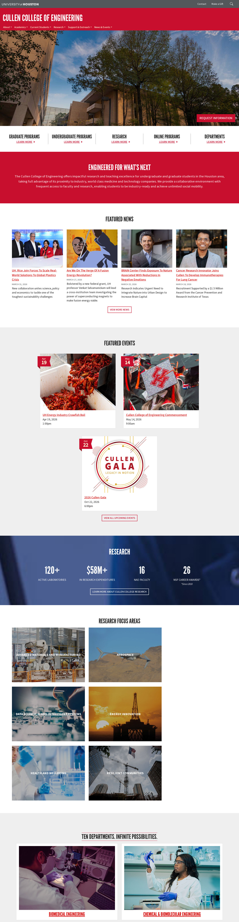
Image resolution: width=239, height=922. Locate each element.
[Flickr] (37, 888)
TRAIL (158, 916)
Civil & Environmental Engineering (192, 659)
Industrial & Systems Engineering (47, 784)
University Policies (209, 919)
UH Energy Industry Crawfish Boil (38, 407)
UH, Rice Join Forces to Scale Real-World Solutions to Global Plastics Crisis (34, 275)
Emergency (100, 916)
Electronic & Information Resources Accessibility (115, 919)
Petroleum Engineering (119, 844)
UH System (113, 916)
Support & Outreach (79, 27)
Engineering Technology (119, 718)
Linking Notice (218, 916)
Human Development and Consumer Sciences (192, 721)
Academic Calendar (70, 916)
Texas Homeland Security (142, 916)
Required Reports (82, 919)
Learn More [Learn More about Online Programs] (167, 142)
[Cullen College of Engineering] (119, 97)
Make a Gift (217, 3)
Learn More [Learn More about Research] (119, 142)
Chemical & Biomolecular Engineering (119, 659)
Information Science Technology (119, 784)
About (6, 27)
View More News (119, 309)
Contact (201, 3)
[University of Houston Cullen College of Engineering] (41, 875)
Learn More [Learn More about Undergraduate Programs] (72, 142)
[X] (31, 888)
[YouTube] (56, 888)
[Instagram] (43, 888)
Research (59, 27)
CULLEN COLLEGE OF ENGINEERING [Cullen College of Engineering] (43, 18)
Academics (20, 27)
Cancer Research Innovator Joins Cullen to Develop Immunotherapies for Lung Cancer (199, 275)
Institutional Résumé (63, 919)
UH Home (55, 916)
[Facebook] (25, 888)
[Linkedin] (50, 888)
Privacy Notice (8, 919)
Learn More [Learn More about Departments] (215, 142)
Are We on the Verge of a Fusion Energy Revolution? (88, 272)
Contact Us (88, 901)
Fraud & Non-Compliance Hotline (194, 916)
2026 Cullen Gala (173, 407)
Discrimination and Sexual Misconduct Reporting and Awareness (169, 919)
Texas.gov (123, 916)
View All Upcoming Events (119, 432)
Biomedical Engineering (46, 659)
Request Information (216, 118)
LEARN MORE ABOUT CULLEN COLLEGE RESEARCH (119, 506)
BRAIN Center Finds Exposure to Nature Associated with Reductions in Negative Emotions (146, 275)
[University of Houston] (20, 4)
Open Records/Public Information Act (34, 919)
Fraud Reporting (170, 916)
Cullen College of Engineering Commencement (108, 409)
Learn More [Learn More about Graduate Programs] (24, 142)
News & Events (102, 27)
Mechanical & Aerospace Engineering (192, 784)
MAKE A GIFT (193, 873)
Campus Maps (87, 916)
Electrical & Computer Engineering (46, 718)
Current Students (39, 27)
